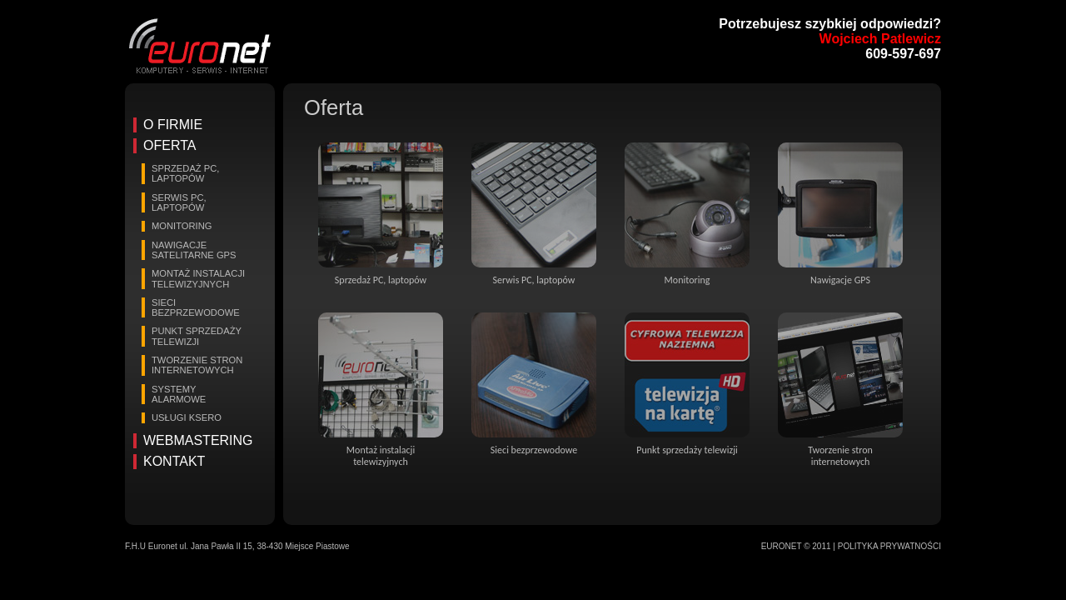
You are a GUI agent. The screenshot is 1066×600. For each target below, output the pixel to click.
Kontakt (174, 461)
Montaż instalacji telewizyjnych (198, 278)
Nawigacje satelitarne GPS (194, 250)
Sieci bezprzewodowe (196, 308)
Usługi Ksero (187, 417)
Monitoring (182, 226)
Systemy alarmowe (179, 394)
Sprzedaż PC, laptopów (185, 173)
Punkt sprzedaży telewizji (197, 336)
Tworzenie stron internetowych (197, 365)
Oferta (169, 145)
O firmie (172, 125)
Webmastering (198, 440)
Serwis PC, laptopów (179, 202)
